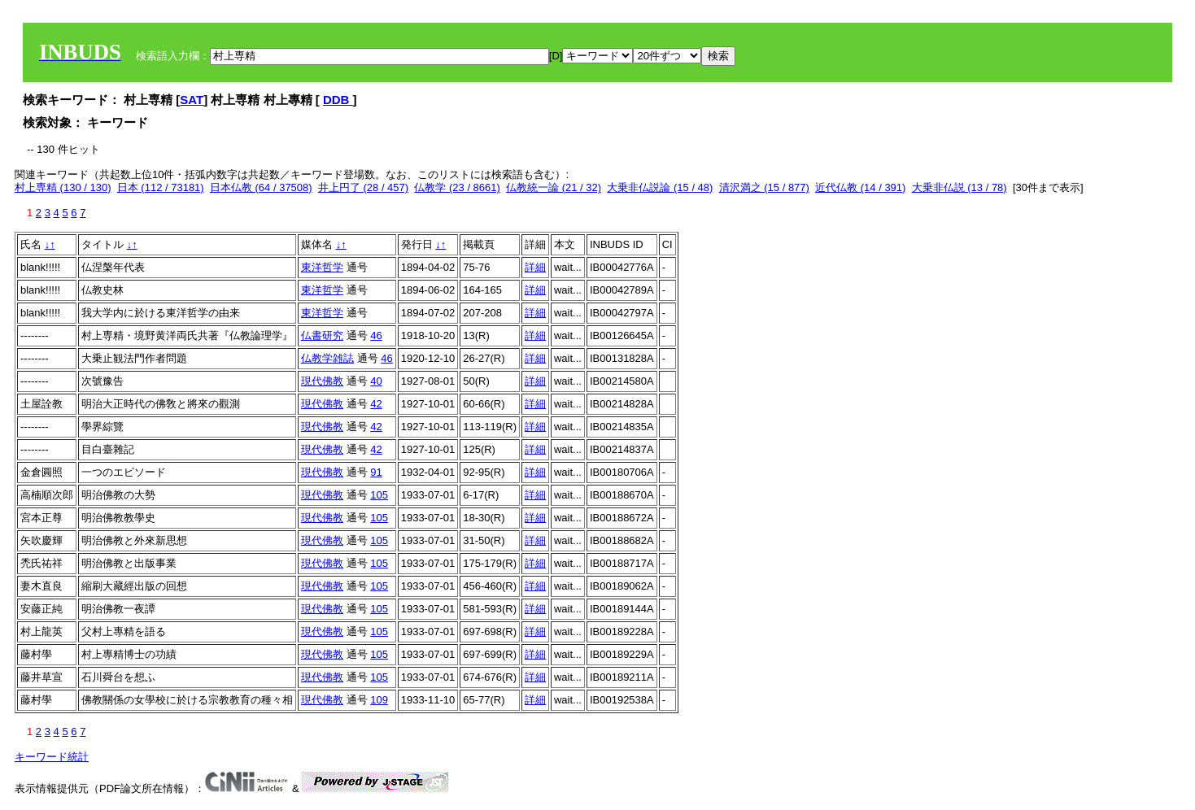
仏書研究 (322, 335)
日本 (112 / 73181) (160, 187)
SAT (191, 100)
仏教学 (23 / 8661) (457, 187)
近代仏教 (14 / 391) (860, 187)
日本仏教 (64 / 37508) (261, 187)
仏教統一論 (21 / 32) (553, 187)
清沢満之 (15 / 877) (764, 187)
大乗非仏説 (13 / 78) (959, 187)
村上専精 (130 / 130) (63, 187)
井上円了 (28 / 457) (363, 187)
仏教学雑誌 (327, 358)
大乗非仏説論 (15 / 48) (660, 187)
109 (379, 700)
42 (376, 404)
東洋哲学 (322, 267)
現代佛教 (322, 381)
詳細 (535, 267)
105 (379, 495)
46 (376, 335)
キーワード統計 (52, 757)
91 (376, 472)
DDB (338, 100)
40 (376, 381)
